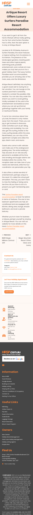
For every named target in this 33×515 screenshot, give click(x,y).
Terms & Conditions (22, 509)
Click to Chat (13, 267)
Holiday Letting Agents (9, 442)
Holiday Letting (6, 386)
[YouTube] (3, 365)
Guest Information (7, 414)
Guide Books (6, 417)
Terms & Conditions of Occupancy (13, 391)
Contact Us (5, 394)
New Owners (6, 434)
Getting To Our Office (9, 396)
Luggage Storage (7, 419)
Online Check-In (7, 409)
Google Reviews (7, 381)
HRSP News (16, 8)
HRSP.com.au (16, 475)
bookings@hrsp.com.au (14, 269)
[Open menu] (28, 4)
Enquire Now (6, 444)
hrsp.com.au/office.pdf (15, 485)
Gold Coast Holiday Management (12, 439)
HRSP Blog (5, 407)
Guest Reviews (6, 379)
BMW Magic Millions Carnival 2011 (8, 239)
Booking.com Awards (8, 384)
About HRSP (5, 376)
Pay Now (4, 412)
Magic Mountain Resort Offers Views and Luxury (24, 240)
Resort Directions (7, 422)
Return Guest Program (9, 424)
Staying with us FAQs (8, 389)
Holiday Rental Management (11, 437)
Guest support (6, 512)
